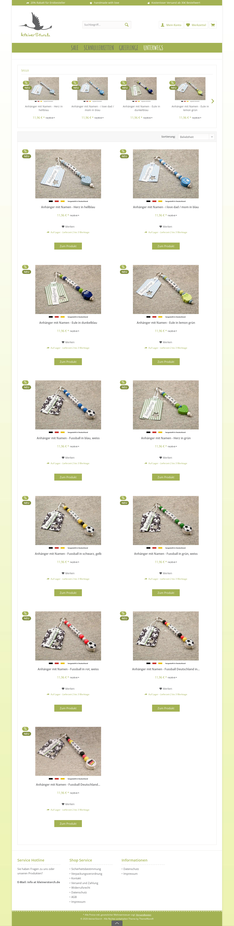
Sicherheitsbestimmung (86, 869)
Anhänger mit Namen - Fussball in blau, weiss (68, 438)
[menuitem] (213, 24)
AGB (74, 897)
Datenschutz (79, 892)
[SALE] (74, 48)
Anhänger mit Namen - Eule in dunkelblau (141, 108)
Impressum (78, 901)
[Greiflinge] (128, 48)
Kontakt (76, 878)
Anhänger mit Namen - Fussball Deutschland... (68, 785)
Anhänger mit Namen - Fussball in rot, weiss (68, 669)
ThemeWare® (146, 918)
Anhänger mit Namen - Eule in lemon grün (190, 108)
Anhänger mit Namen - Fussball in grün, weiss (166, 554)
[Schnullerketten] (98, 48)
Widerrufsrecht (80, 887)
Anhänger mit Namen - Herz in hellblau (44, 108)
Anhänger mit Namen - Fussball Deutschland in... (166, 669)
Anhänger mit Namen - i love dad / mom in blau (92, 108)
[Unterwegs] (153, 48)
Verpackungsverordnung (86, 873)
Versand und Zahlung (84, 883)
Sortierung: (168, 136)
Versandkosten (143, 914)
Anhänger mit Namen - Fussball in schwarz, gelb (68, 554)
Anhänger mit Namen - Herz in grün (166, 438)
